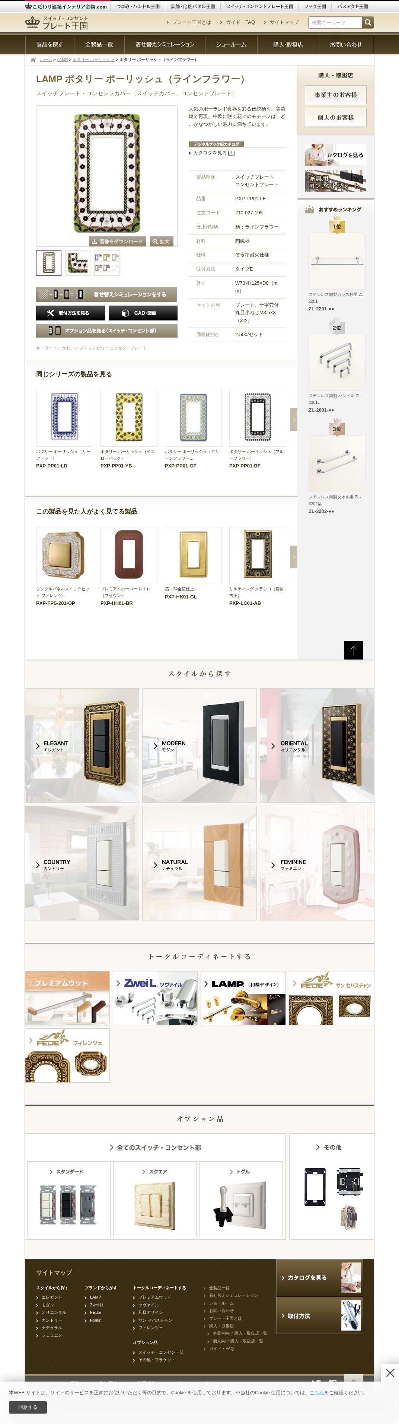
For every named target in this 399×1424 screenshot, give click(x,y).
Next (294, 419)
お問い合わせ (221, 1310)
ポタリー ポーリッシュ (94, 59)
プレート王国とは (191, 22)
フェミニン (52, 1335)
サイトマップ (284, 22)
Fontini (96, 1320)
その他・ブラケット (156, 1359)
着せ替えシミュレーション (233, 1295)
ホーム (46, 59)
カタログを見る (210, 153)
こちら (317, 1392)
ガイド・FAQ (240, 22)
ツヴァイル (148, 1305)
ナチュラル (52, 1327)
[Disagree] (390, 1373)
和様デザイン (150, 1312)
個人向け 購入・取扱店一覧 (238, 1341)
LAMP (62, 59)
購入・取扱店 (221, 1326)
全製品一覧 (219, 1288)
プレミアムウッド (154, 1297)
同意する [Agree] (28, 1407)
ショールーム (221, 1303)
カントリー (52, 1320)
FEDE (95, 1312)
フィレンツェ (150, 1327)
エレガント (52, 1297)
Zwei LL (97, 1305)
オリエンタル (54, 1312)
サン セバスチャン (155, 1320)
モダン (48, 1305)
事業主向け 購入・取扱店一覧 (240, 1333)
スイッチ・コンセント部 (160, 1352)
